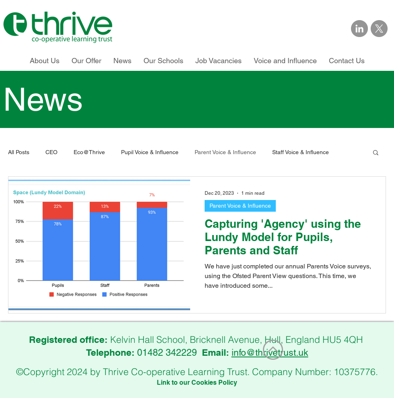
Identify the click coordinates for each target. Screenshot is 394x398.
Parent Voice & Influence (225, 152)
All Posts (18, 152)
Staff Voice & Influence (300, 152)
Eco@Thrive (89, 152)
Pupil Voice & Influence (150, 152)
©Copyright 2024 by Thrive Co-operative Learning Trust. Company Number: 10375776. (197, 371)
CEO (51, 152)
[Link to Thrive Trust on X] (379, 28)
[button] (376, 153)
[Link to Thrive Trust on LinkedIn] (359, 28)
